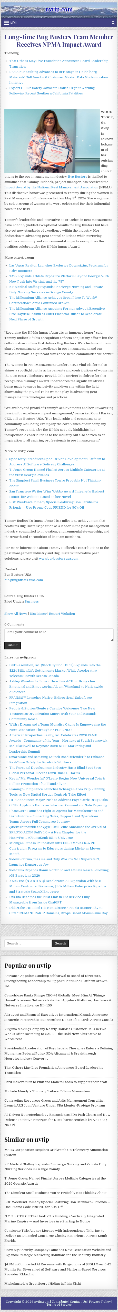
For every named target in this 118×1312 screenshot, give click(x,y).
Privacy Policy (100, 1301)
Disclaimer (38, 613)
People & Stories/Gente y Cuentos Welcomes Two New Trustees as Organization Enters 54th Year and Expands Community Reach (53, 714)
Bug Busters (77, 176)
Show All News (16, 613)
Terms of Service (59, 1304)
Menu (13, 22)
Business (32, 601)
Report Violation (62, 613)
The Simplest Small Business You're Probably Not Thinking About (55, 1193)
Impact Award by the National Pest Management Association (51, 187)
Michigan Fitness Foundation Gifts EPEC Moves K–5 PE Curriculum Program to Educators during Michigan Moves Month (55, 848)
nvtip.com (59, 9)
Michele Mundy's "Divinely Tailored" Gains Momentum (47, 1091)
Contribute (60, 1301)
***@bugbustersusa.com (23, 580)
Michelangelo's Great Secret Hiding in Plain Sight (42, 1283)
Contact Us (78, 1301)
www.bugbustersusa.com (58, 558)
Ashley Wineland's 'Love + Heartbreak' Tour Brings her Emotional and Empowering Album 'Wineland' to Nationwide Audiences (56, 686)
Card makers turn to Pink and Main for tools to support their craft (55, 1082)
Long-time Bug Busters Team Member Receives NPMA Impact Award (59, 40)
